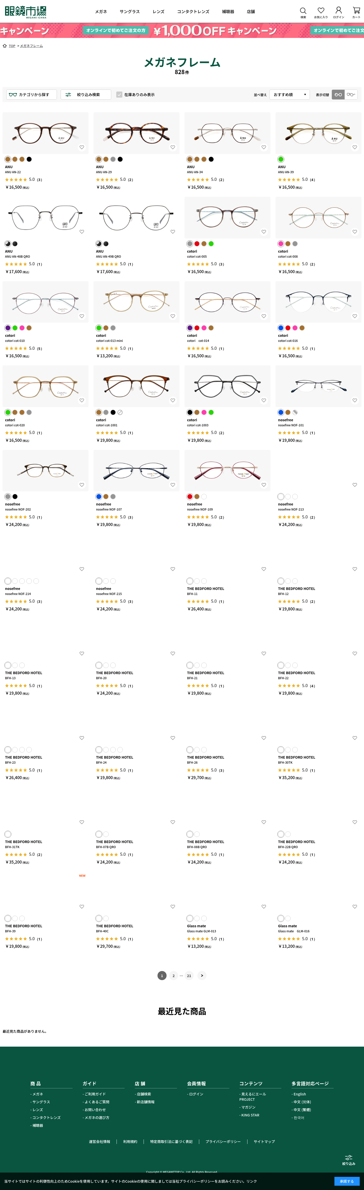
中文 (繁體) (302, 1109)
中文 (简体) (302, 1101)
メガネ (37, 1093)
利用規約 (130, 1141)
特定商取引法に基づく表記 (171, 1141)
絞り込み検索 (88, 94)
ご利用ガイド (95, 1093)
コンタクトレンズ (46, 1117)
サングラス (41, 1101)
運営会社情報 (99, 1141)
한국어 (299, 1117)
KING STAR (250, 1114)
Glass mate (196, 925)
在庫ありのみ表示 (139, 94)
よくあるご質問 (97, 1101)
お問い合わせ (95, 1109)
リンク (251, 1181)
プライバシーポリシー (223, 1141)
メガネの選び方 (97, 1117)
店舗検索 (144, 1093)
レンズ (37, 1109)
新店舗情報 (146, 1101)
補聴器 (37, 1125)
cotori (192, 251)
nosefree (285, 419)
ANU (9, 166)
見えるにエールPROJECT (252, 1096)
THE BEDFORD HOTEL (205, 588)
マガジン (248, 1107)
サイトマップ (264, 1141)
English (300, 1093)
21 (189, 975)
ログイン (196, 1093)
